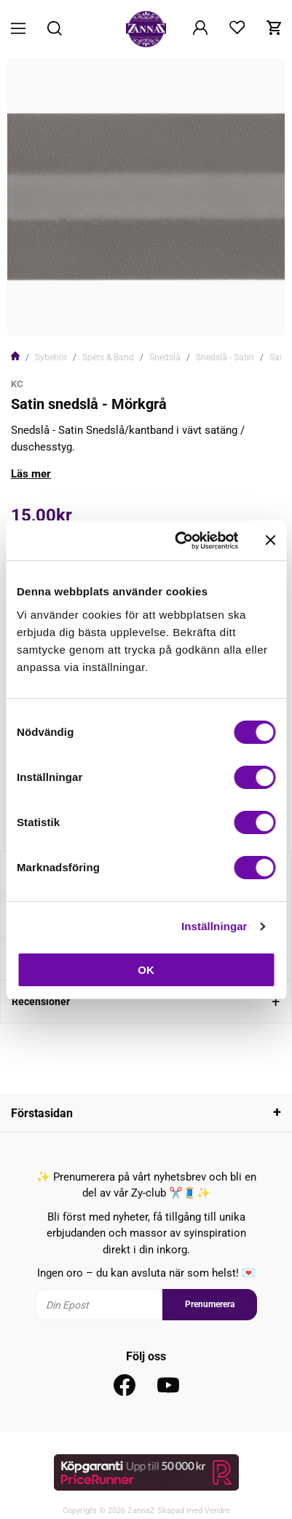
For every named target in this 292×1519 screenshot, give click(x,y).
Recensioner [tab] (41, 1001)
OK (146, 970)
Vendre (217, 1510)
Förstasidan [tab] (42, 1113)
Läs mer (31, 473)
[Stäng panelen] (270, 540)
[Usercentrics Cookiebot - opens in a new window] (178, 540)
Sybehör (51, 357)
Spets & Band (108, 357)
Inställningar (214, 926)
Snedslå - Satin (225, 357)
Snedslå (165, 357)
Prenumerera (209, 1304)
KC (17, 383)
